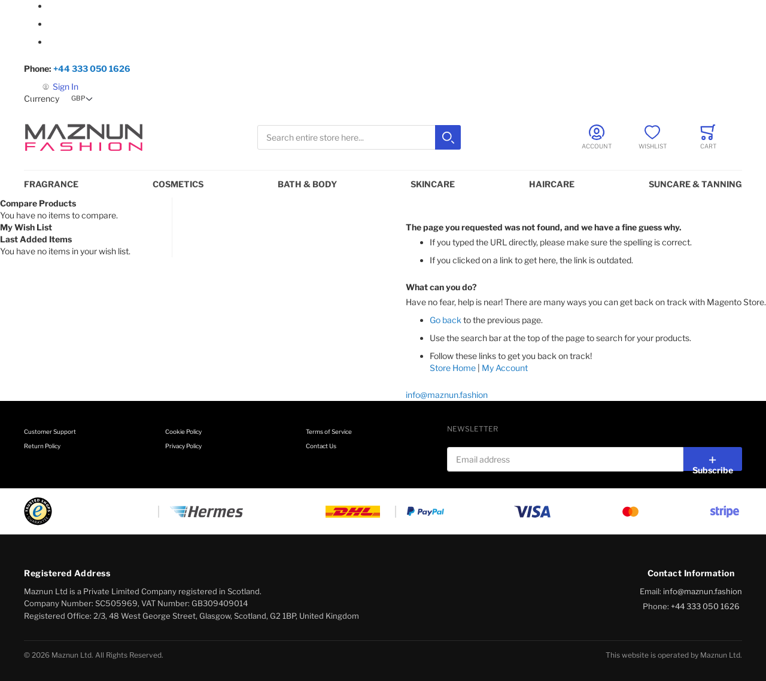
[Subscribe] (712, 459)
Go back (445, 320)
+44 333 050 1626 (91, 68)
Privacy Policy (183, 445)
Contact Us (321, 445)
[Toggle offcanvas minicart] (708, 137)
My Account (505, 368)
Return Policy (42, 445)
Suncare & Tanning (695, 184)
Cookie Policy (183, 431)
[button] (83, 99)
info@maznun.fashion (447, 395)
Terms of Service (329, 431)
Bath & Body (307, 184)
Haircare (551, 184)
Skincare (433, 184)
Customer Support (50, 431)
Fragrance (51, 184)
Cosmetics (178, 184)
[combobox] (359, 137)
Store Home (453, 368)
